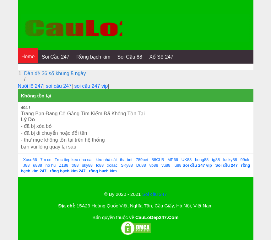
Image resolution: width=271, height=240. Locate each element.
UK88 (187, 159)
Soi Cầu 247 (55, 57)
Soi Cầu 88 (129, 57)
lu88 (178, 165)
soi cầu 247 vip (91, 86)
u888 (37, 165)
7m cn (45, 159)
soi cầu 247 (59, 86)
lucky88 (230, 159)
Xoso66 (30, 159)
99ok (245, 159)
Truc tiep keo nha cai (73, 159)
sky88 (87, 165)
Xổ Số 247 (161, 57)
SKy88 (127, 165)
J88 (26, 165)
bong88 (202, 159)
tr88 (75, 165)
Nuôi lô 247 (30, 86)
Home (28, 56)
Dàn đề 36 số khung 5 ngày (55, 73)
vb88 (153, 165)
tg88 (216, 159)
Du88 (141, 165)
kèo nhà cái (106, 159)
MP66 (172, 159)
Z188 (63, 165)
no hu (51, 165)
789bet (142, 159)
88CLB (158, 159)
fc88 (100, 165)
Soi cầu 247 (154, 194)
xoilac (112, 165)
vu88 (165, 165)
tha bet (126, 159)
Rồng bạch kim (93, 57)
